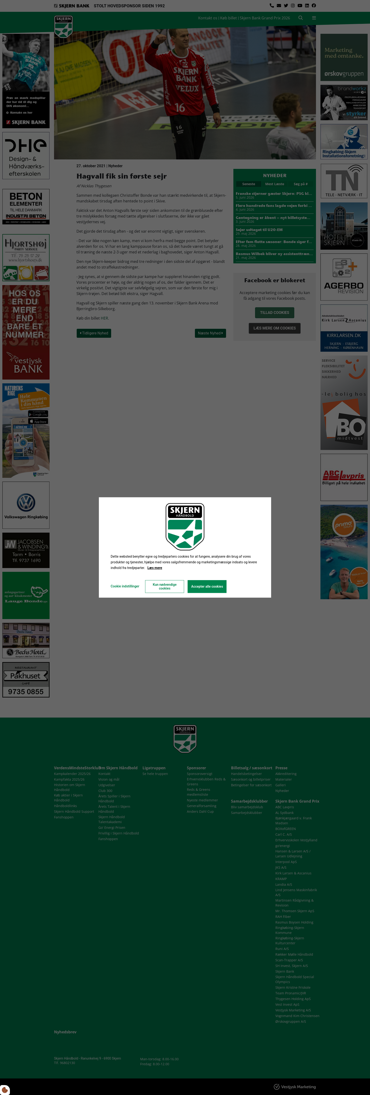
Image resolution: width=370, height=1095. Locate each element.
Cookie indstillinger (125, 586)
